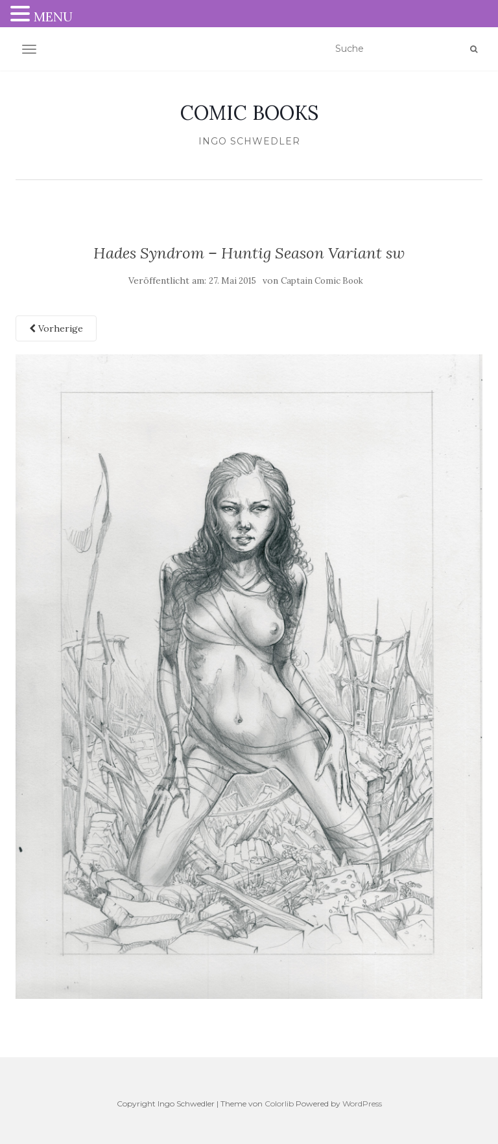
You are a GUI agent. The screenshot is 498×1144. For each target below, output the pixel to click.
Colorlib (279, 1103)
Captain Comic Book (322, 280)
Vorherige (56, 328)
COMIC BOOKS (249, 112)
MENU (53, 16)
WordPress (362, 1103)
